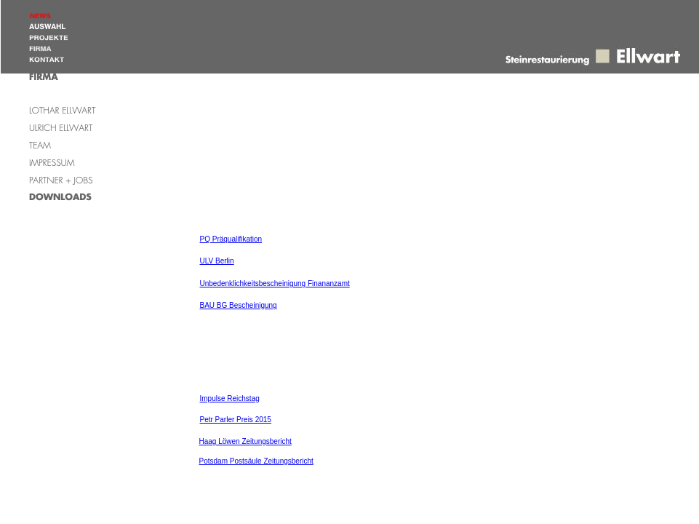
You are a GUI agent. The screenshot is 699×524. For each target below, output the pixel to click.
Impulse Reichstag (230, 398)
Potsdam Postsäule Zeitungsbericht (256, 461)
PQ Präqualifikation (231, 239)
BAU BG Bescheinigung (238, 305)
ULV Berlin (217, 261)
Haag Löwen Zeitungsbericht (245, 441)
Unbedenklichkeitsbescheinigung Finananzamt (275, 283)
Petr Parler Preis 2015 (235, 420)
